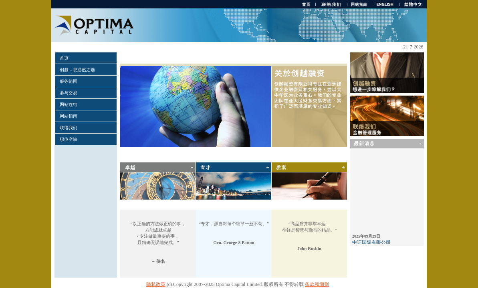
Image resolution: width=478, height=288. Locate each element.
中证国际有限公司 (371, 243)
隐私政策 (155, 284)
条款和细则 (317, 284)
